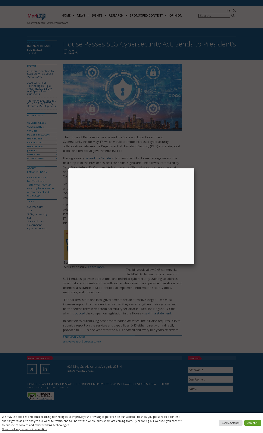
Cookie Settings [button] (231, 423)
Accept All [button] (252, 423)
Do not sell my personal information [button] (24, 429)
